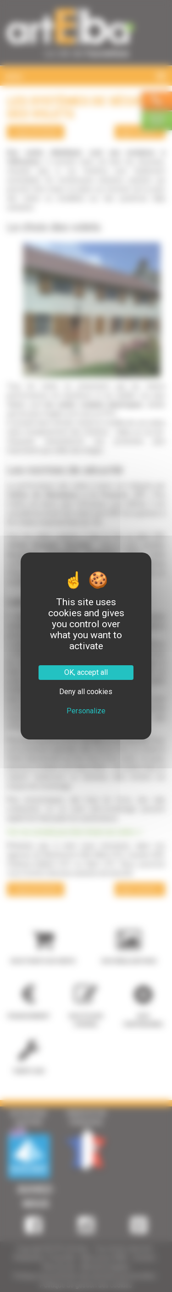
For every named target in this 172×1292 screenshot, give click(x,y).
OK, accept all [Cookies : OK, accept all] (86, 672)
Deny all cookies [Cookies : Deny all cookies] (85, 691)
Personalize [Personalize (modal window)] (86, 710)
